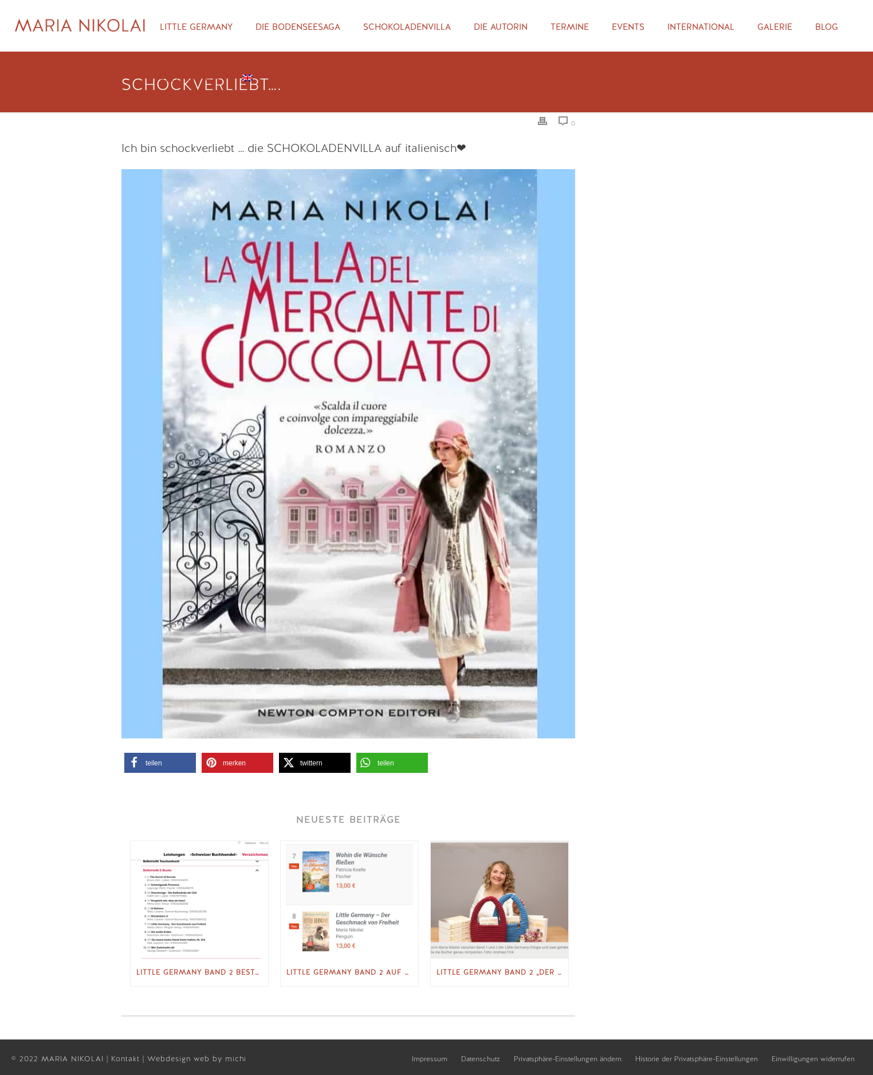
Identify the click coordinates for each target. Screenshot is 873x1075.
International (700, 27)
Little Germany (196, 27)
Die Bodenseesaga (297, 27)
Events (628, 27)
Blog (826, 27)
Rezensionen (189, 78)
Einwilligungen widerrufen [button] (813, 1059)
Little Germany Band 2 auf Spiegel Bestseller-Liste (352, 972)
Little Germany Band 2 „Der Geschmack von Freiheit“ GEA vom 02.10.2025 (502, 972)
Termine (569, 27)
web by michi (221, 1059)
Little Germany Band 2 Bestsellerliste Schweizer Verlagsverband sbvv (202, 972)
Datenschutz (480, 1059)
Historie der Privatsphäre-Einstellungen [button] (696, 1059)
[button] (160, 763)
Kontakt (127, 1059)
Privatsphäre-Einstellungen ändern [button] (568, 1059)
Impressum (429, 1059)
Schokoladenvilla (407, 27)
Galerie (774, 27)
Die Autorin (501, 27)
